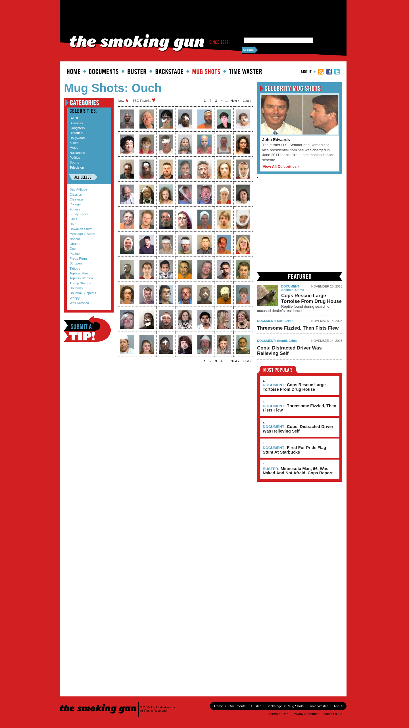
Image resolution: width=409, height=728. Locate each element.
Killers (74, 142)
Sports (74, 162)
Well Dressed (79, 303)
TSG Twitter (337, 72)
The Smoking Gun (98, 703)
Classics (76, 194)
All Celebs (83, 177)
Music (74, 147)
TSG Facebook (329, 72)
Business (76, 123)
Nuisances (77, 152)
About (306, 71)
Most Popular (278, 369)
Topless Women (81, 278)
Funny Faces (79, 214)
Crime (299, 289)
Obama (75, 243)
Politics (75, 157)
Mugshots (206, 71)
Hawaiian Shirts (81, 229)
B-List (74, 118)
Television (77, 167)
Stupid (282, 340)
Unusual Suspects (83, 293)
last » (247, 100)
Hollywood (77, 138)
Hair (73, 224)
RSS (321, 72)
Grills (73, 219)
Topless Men (79, 273)
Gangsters (77, 128)
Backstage (169, 71)
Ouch (74, 248)
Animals (287, 289)
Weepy (75, 298)
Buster (137, 71)
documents (104, 71)
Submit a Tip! (87, 328)
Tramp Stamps (80, 283)
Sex (280, 320)
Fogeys (75, 209)
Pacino (75, 253)
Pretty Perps (79, 258)
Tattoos (75, 268)
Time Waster (245, 71)
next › (235, 100)
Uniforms (76, 288)
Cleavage (77, 199)
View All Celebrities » (281, 166)
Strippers (76, 263)
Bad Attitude (78, 189)
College (75, 204)
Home (73, 71)
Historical (76, 133)
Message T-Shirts (82, 233)
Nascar (75, 239)
